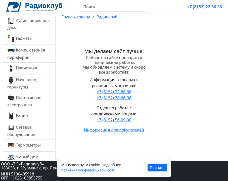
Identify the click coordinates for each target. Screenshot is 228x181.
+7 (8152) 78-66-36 (114, 97)
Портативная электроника (24, 101)
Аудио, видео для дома (28, 23)
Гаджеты (19, 38)
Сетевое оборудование (21, 130)
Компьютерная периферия (26, 53)
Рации (17, 116)
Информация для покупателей (114, 129)
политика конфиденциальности (88, 170)
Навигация (22, 68)
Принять (157, 167)
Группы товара (76, 17)
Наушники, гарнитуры (22, 83)
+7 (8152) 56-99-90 (114, 119)
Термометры (24, 145)
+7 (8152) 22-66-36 (204, 7)
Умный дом (22, 157)
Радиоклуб (107, 17)
